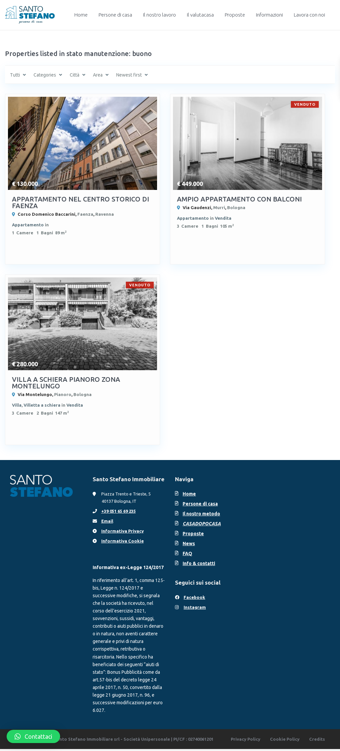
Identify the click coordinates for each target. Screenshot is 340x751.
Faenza (85, 214)
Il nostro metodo (201, 515)
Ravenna (104, 214)
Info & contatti (199, 565)
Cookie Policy (284, 741)
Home (81, 15)
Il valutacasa (200, 15)
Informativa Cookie (122, 542)
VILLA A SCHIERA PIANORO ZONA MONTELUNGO (66, 383)
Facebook (194, 599)
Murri (219, 207)
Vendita (223, 218)
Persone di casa (115, 15)
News (189, 545)
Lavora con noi (309, 15)
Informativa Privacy (122, 532)
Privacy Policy (245, 741)
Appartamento (28, 224)
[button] (33, 736)
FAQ (187, 555)
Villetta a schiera (42, 406)
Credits (317, 741)
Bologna (236, 207)
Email (107, 522)
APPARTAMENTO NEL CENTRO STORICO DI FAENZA (80, 202)
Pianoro (62, 395)
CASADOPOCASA (202, 525)
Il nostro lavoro (159, 15)
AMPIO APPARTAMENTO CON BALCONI (239, 199)
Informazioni (269, 15)
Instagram (195, 609)
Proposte (235, 15)
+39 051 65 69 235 (118, 512)
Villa (17, 406)
